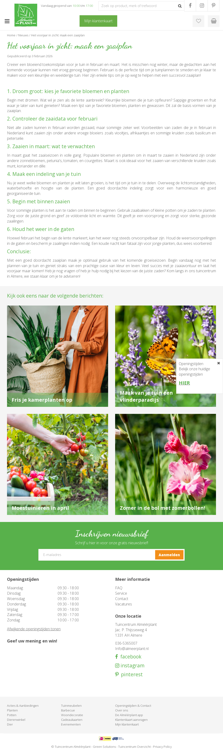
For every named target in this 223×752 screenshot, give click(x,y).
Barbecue (68, 710)
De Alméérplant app (129, 715)
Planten (12, 710)
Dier (10, 724)
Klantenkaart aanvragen (131, 720)
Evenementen (71, 724)
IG (202, 5)
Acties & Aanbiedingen (23, 705)
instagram (131, 665)
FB (190, 5)
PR (213, 5)
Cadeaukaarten (71, 720)
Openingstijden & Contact (133, 705)
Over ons (121, 710)
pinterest (131, 674)
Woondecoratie (72, 715)
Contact (121, 598)
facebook (129, 656)
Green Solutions (104, 746)
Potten (11, 715)
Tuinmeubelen (71, 705)
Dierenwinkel (16, 720)
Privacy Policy (162, 746)
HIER (184, 383)
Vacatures (123, 604)
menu (7, 21)
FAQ (118, 587)
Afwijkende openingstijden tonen (34, 628)
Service (121, 593)
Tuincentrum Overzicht (134, 746)
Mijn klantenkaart (127, 724)
